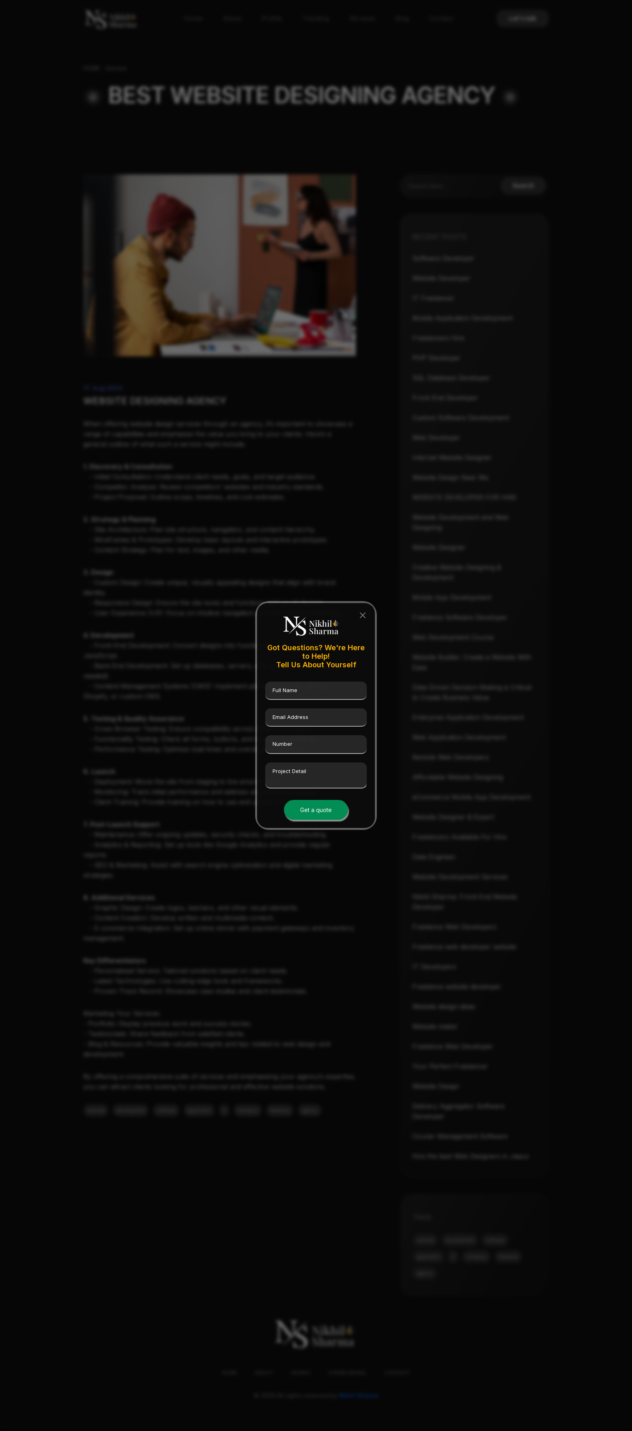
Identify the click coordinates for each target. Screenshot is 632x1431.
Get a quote (316, 809)
